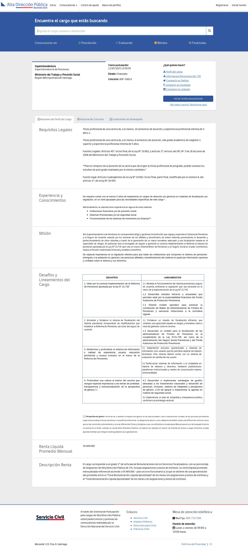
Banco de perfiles (111, 5)
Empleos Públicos (142, 521)
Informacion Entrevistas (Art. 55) (182, 76)
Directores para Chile (144, 525)
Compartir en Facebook (176, 85)
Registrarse (222, 5)
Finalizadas (197, 43)
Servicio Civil (140, 518)
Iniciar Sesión (239, 5)
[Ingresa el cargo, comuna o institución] (120, 31)
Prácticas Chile (141, 529)
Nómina (160, 43)
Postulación (87, 43)
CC (210, 544)
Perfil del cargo (173, 71)
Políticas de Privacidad (194, 544)
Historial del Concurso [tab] (90, 119)
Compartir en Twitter (176, 80)
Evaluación (124, 43)
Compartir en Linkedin (176, 89)
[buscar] (209, 31)
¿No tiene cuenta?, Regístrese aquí (188, 104)
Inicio (53, 5)
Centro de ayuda (90, 5)
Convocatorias (68, 5)
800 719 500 (193, 518)
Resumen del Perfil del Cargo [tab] (54, 119)
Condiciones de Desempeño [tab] (126, 119)
